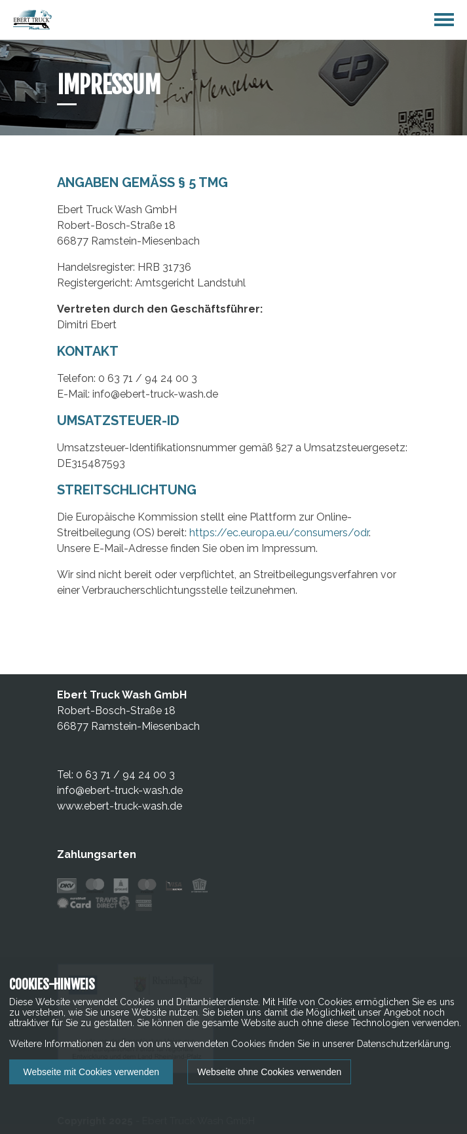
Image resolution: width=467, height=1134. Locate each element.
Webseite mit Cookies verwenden (91, 1072)
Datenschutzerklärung (403, 1044)
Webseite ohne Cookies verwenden (269, 1072)
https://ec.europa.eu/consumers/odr (279, 532)
